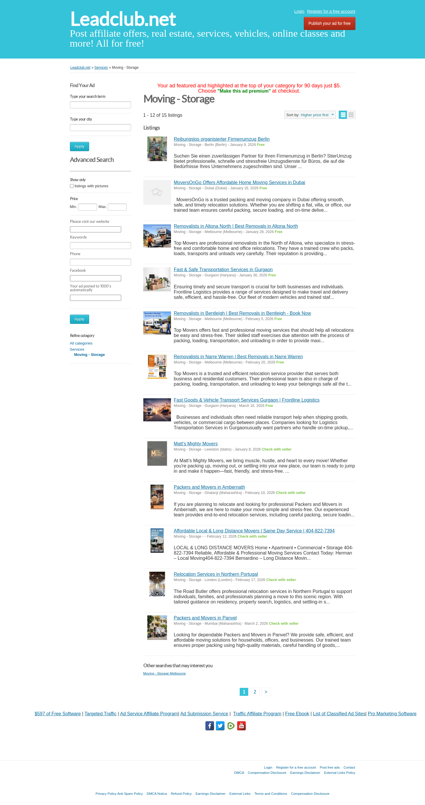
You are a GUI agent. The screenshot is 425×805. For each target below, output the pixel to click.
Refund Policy (181, 793)
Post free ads (330, 767)
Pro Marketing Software (392, 713)
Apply (79, 146)
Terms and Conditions (271, 793)
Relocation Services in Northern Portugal (216, 574)
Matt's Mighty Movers (196, 443)
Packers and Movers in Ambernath (209, 487)
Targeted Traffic (100, 713)
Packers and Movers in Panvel (205, 617)
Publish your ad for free (329, 23)
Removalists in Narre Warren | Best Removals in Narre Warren (238, 356)
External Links (240, 793)
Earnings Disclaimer (305, 772)
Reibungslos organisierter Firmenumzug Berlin (222, 139)
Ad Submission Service (204, 713)
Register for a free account (331, 11)
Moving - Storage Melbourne (164, 673)
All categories (81, 343)
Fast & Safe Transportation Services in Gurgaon (223, 269)
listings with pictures (91, 186)
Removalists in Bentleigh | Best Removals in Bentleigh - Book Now (242, 313)
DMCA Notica (157, 793)
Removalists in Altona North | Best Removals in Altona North (236, 226)
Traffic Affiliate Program (257, 713)
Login (299, 11)
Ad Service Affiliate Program (149, 713)
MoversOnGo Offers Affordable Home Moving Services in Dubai (239, 182)
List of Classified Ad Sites (339, 713)
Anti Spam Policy (130, 793)
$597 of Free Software (58, 713)
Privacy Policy (106, 793)
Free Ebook (297, 713)
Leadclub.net (123, 19)
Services (77, 349)
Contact (349, 767)
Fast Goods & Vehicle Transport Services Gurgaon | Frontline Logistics (247, 400)
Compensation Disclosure (267, 772)
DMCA (239, 772)
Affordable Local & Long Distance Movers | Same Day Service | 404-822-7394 (254, 530)
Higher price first (315, 115)
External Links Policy (339, 772)
